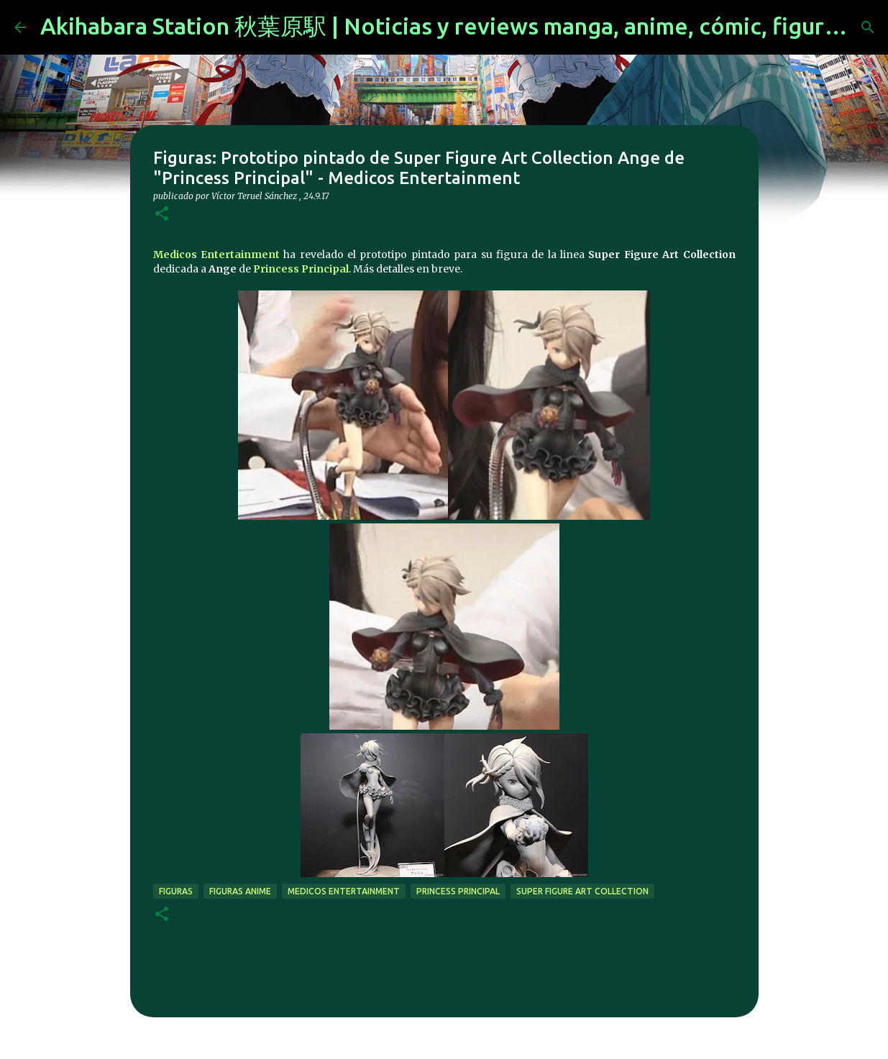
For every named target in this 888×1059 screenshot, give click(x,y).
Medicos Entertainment (216, 254)
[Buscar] (867, 27)
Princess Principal (301, 268)
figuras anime (240, 891)
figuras (176, 891)
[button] (161, 214)
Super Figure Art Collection (582, 891)
